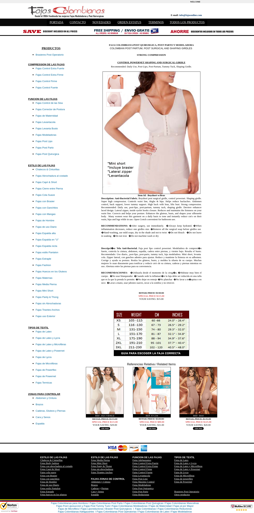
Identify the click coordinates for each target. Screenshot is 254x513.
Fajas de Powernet (183, 481)
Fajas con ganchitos (50, 478)
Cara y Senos (97, 491)
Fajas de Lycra (181, 472)
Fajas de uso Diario (49, 485)
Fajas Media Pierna (100, 460)
